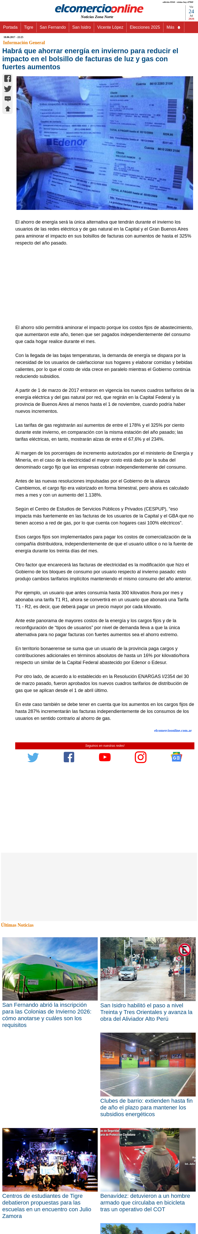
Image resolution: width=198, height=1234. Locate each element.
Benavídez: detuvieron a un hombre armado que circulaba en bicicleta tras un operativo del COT (145, 1203)
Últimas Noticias (17, 925)
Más (174, 27)
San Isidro (81, 27)
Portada (10, 27)
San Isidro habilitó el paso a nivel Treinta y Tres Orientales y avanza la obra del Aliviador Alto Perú (146, 1012)
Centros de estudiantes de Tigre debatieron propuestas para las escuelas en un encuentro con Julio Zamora (46, 1206)
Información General (24, 42)
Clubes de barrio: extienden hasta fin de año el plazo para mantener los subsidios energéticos (146, 1107)
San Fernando (53, 27)
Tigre (28, 27)
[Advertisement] (102, 285)
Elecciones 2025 (145, 27)
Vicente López (110, 27)
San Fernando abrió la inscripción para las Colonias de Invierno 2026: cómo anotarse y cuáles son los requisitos (47, 1015)
